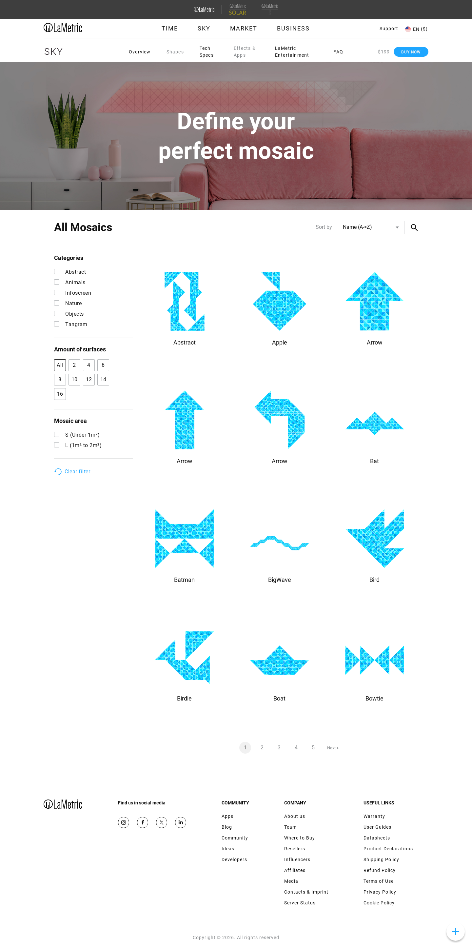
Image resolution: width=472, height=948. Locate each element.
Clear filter (77, 471)
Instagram (123, 822)
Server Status (300, 902)
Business (293, 28)
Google (180, 822)
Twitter (161, 822)
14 (103, 379)
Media (291, 881)
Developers (234, 859)
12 (89, 379)
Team (290, 827)
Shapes (175, 51)
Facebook (142, 822)
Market (243, 28)
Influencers (297, 859)
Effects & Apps (245, 52)
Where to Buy (299, 837)
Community (235, 837)
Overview (140, 51)
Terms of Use (379, 881)
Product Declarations (388, 848)
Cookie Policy (379, 902)
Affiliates (294, 870)
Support (389, 28)
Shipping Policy (381, 859)
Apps (227, 816)
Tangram (71, 324)
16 (60, 394)
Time (170, 28)
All (60, 365)
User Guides (377, 827)
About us (294, 816)
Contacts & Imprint (306, 892)
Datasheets (377, 837)
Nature (68, 303)
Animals (70, 282)
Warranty (374, 816)
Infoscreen (72, 293)
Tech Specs (207, 52)
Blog (227, 827)
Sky (204, 28)
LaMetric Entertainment (292, 52)
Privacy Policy (380, 892)
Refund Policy (380, 870)
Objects (69, 314)
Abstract (70, 272)
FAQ (338, 51)
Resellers (294, 848)
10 (74, 379)
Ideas (228, 848)
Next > (333, 747)
